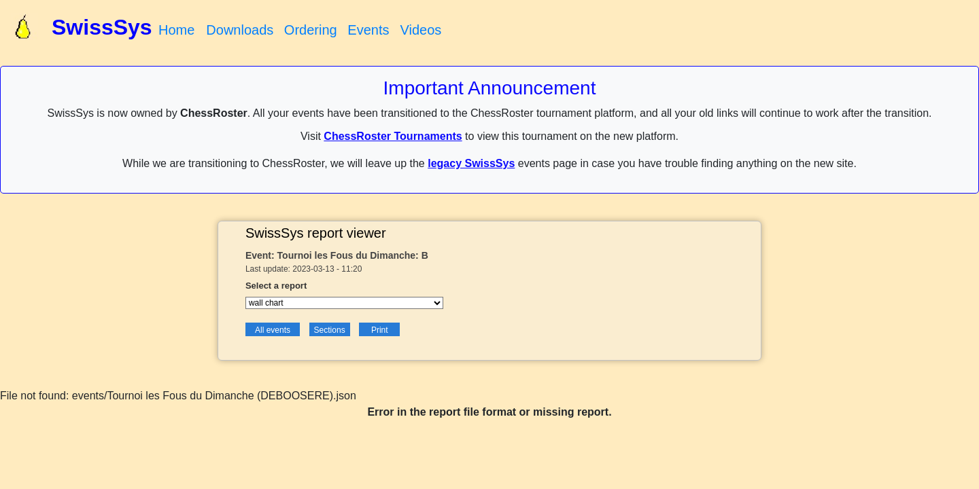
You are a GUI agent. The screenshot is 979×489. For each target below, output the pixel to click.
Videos (420, 29)
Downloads (239, 29)
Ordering (310, 29)
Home (176, 29)
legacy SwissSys (471, 163)
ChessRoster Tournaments (393, 136)
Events (368, 29)
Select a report (276, 285)
